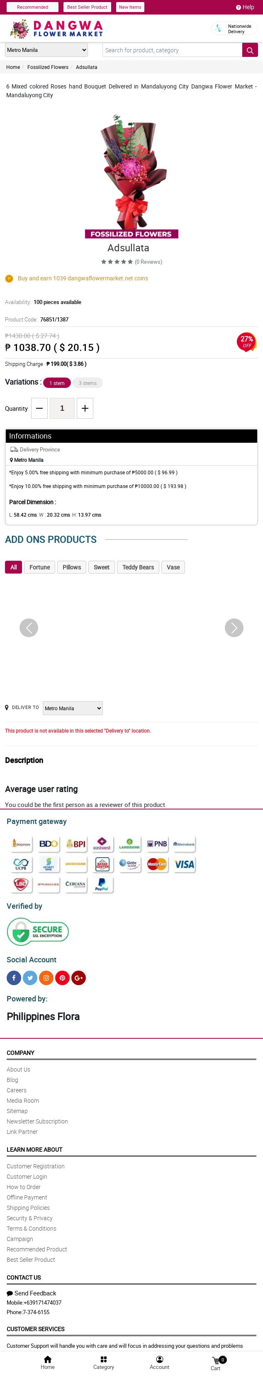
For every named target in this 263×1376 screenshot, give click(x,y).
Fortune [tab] (39, 567)
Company (20, 1048)
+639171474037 (42, 1297)
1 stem (57, 383)
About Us (18, 1064)
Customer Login (27, 1171)
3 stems (88, 383)
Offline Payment (27, 1192)
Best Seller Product (87, 7)
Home (13, 67)
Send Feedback (31, 1288)
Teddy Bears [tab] (138, 567)
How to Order (24, 1182)
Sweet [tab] (102, 567)
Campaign (20, 1234)
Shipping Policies (28, 1203)
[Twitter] (30, 974)
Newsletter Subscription (37, 1116)
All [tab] (13, 567)
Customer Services (35, 1324)
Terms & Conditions (31, 1223)
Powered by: (25, 994)
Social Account (29, 956)
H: (80, 514)
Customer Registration (36, 1161)
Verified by (23, 904)
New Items (130, 7)
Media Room (23, 1095)
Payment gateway (33, 820)
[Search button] (250, 50)
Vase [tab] (173, 567)
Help (245, 7)
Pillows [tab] (72, 567)
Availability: (41, 302)
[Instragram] (46, 974)
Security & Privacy (30, 1213)
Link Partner (22, 1127)
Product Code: (35, 319)
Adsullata (86, 67)
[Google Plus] (78, 974)
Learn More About (34, 1144)
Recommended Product (37, 1244)
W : (50, 514)
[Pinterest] (62, 974)
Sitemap (17, 1106)
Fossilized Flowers (47, 67)
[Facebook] (14, 974)
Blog (12, 1075)
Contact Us (24, 1272)
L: (21, 514)
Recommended (32, 7)
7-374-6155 (36, 1307)
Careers (17, 1085)
